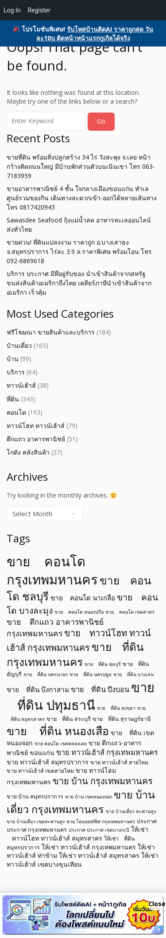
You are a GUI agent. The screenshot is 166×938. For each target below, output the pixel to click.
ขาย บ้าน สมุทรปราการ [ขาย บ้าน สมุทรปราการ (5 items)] (35, 796)
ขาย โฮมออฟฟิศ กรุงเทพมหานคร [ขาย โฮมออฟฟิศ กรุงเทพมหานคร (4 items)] (100, 821)
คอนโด (16, 412)
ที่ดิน (13, 399)
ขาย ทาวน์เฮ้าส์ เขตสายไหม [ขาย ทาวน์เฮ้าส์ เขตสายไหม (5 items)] (40, 771)
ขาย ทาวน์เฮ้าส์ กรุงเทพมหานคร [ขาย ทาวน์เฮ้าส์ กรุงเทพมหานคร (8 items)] (107, 752)
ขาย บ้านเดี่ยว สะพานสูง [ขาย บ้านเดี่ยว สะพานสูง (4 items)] (131, 811)
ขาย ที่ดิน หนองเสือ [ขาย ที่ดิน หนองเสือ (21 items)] (58, 730)
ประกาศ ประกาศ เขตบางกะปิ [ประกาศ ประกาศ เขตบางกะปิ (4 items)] (99, 830)
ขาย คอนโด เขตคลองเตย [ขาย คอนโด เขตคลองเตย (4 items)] (61, 743)
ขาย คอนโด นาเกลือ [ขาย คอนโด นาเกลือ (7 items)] (82, 597)
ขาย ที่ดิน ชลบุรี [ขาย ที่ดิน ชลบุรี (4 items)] (103, 664)
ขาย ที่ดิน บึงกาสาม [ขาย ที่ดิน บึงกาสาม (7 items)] (38, 689)
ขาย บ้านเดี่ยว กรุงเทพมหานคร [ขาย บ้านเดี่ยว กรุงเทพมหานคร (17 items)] (81, 801)
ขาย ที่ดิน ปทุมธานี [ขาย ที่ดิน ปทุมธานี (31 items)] (80, 696)
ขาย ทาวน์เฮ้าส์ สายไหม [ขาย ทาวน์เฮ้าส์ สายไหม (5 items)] (119, 762)
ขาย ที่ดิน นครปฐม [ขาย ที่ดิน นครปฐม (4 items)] (90, 674)
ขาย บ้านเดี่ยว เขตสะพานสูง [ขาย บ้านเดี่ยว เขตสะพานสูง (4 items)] (36, 821)
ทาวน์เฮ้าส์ (21, 385)
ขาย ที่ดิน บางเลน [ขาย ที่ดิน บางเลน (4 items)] (133, 674)
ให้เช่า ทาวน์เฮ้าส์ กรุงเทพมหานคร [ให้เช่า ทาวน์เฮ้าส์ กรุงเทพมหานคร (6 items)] (89, 847)
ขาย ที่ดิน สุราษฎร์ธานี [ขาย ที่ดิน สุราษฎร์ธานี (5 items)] (122, 719)
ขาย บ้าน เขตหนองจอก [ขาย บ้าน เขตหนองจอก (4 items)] (88, 797)
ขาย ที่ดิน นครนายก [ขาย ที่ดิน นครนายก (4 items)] (45, 674)
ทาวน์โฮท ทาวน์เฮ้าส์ (36, 425)
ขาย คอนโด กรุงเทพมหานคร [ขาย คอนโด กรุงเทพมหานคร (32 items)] (52, 570)
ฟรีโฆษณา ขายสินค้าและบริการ (51, 332)
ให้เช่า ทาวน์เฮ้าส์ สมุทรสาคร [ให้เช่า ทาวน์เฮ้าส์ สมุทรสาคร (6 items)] (99, 855)
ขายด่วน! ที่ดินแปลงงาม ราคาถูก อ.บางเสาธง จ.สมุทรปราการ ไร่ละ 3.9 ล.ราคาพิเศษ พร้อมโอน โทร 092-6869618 (79, 251)
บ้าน (13, 358)
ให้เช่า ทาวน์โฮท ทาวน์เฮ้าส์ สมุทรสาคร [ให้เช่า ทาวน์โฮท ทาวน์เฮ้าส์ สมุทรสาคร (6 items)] (77, 833)
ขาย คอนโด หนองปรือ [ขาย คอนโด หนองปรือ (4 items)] (79, 612)
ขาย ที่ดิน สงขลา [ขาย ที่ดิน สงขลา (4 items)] (116, 708)
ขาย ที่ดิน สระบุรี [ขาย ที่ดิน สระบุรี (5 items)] (68, 719)
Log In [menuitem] (12, 10)
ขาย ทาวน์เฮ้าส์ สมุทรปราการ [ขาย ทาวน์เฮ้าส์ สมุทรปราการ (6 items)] (48, 762)
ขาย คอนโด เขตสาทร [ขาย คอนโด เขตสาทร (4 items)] (129, 612)
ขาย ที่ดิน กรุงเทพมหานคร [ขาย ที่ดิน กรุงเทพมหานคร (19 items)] (75, 654)
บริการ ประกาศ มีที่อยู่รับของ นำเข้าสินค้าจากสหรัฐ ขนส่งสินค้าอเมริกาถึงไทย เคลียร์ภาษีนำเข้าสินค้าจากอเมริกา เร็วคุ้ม (79, 282)
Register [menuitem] (38, 10)
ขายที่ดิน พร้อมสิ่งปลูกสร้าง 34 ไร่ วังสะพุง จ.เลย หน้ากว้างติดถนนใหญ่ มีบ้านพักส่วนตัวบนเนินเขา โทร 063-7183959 (81, 166)
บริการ (16, 372)
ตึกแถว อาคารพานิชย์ (36, 439)
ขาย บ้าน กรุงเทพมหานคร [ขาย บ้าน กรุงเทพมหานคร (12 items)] (103, 781)
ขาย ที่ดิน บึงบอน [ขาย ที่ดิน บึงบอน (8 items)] (100, 689)
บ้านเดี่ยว (19, 345)
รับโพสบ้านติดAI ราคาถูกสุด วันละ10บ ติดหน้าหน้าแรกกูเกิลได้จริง (94, 33)
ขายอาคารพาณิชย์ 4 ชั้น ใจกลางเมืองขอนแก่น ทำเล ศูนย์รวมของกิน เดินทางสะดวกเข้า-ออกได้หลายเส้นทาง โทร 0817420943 (82, 197)
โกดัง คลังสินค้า (28, 452)
